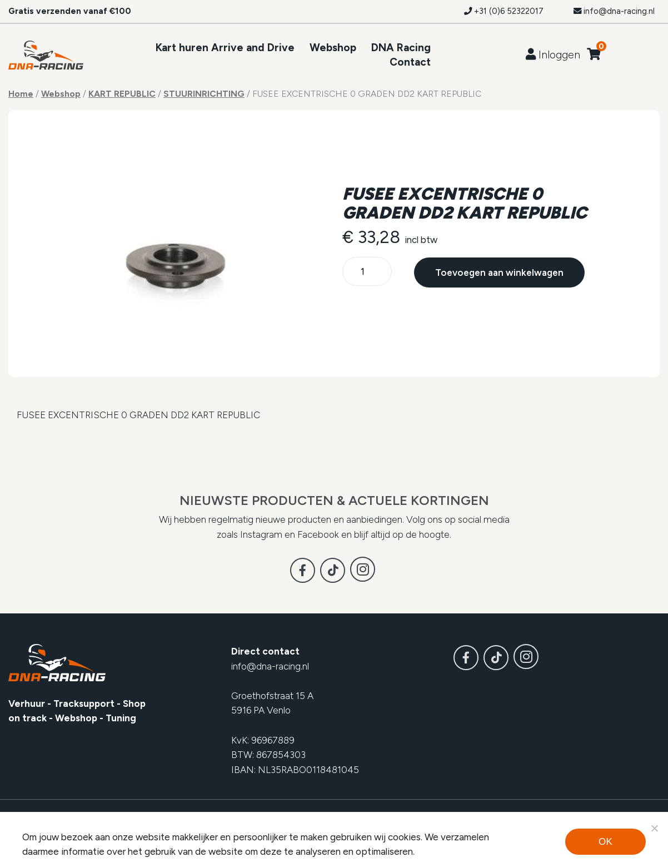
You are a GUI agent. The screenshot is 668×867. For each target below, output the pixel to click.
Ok (605, 841)
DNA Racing (401, 47)
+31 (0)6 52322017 (504, 11)
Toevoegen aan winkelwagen (499, 272)
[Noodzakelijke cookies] (654, 828)
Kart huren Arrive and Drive (225, 47)
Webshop (333, 47)
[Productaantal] (367, 271)
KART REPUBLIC (122, 93)
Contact (410, 62)
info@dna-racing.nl (614, 11)
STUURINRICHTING (204, 93)
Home (20, 93)
